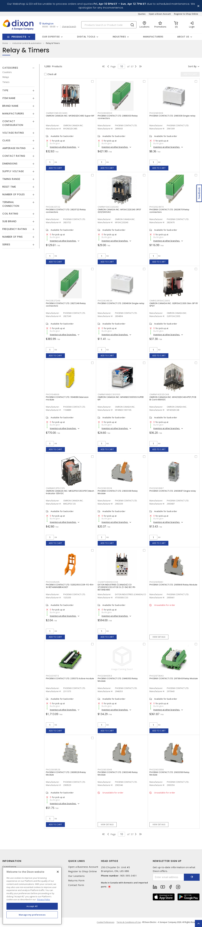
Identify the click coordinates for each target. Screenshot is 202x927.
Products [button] (19, 36)
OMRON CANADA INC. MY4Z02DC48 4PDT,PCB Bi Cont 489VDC (172, 398)
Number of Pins (12, 236)
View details (159, 637)
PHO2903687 (156, 488)
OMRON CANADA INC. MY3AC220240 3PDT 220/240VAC (119, 210)
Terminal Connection (10, 204)
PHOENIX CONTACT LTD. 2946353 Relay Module (118, 679)
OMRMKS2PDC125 (55, 488)
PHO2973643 (156, 675)
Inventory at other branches (63, 147)
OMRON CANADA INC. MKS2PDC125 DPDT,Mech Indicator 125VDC (70, 492)
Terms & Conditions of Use (129, 922)
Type (5, 90)
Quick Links (76, 861)
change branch (69, 26)
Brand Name (10, 105)
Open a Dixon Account (160, 13)
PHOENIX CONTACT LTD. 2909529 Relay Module (66, 773)
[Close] (57, 871)
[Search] (109, 24)
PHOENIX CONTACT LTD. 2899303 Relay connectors (118, 117)
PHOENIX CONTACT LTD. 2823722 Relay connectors (66, 210)
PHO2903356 (156, 769)
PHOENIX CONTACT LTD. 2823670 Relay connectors (169, 210)
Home (5, 43)
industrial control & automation (27, 43)
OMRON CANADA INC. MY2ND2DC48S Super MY (70, 115)
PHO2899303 (105, 113)
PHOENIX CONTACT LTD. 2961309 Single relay (172, 115)
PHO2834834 (105, 300)
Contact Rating (13, 156)
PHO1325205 (53, 582)
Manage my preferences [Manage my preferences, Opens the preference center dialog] (32, 914)
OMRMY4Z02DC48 (159, 394)
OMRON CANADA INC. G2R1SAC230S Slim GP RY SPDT (173, 304)
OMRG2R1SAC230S (159, 300)
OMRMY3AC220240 (108, 207)
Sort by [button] (192, 66)
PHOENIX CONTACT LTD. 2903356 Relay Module (169, 773)
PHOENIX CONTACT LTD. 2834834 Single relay (121, 303)
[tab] (18, 68)
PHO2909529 (53, 769)
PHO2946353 (105, 675)
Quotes (142, 13)
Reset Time (9, 186)
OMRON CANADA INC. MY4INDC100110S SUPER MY (121, 398)
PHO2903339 (105, 488)
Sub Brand (9, 221)
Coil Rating (10, 213)
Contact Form (76, 885)
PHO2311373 (52, 675)
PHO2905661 (156, 582)
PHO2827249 (53, 300)
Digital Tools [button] (86, 36)
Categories (10, 67)
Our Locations (76, 875)
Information (11, 861)
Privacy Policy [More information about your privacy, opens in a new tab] (43, 899)
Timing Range (11, 179)
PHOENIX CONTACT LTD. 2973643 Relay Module (173, 678)
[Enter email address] (168, 877)
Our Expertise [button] (51, 36)
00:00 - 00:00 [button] (48, 26)
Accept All (32, 906)
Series (6, 244)
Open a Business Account (83, 866)
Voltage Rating (13, 132)
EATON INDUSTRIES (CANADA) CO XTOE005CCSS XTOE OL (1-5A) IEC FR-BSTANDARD (117, 587)
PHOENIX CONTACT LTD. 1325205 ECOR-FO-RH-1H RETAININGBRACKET (70, 586)
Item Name (8, 98)
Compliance (9, 866)
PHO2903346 (105, 769)
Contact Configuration (12, 123)
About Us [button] (183, 36)
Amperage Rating (14, 148)
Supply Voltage (13, 171)
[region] (32, 895)
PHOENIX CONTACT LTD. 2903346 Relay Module (118, 773)
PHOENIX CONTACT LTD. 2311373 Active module (70, 678)
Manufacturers (153, 36)
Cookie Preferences (105, 922)
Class (6, 140)
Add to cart (55, 168)
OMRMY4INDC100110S (109, 394)
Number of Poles (13, 194)
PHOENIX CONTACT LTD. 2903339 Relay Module (118, 492)
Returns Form (76, 880)
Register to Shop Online (186, 13)
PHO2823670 (156, 207)
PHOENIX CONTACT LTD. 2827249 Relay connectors (66, 304)
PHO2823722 (53, 207)
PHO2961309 (156, 113)
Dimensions (10, 163)
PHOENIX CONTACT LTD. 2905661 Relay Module (173, 584)
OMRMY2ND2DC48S (57, 113)
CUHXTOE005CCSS (108, 582)
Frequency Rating (14, 229)
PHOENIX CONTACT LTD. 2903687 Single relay (172, 491)
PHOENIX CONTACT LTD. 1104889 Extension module (67, 398)
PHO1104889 (52, 394)
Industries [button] (119, 36)
